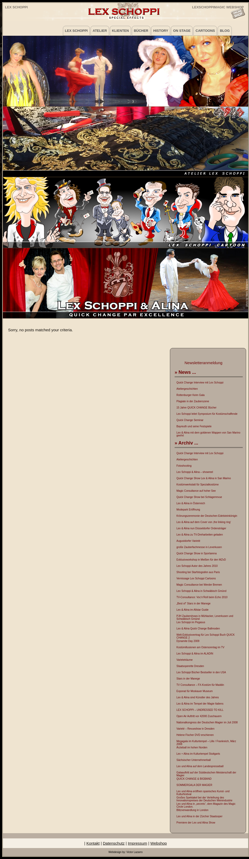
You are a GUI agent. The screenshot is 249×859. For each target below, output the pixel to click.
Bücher (141, 31)
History (160, 31)
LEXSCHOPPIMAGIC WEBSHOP (218, 7)
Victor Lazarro (134, 852)
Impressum (137, 843)
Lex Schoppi (16, 7)
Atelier (100, 31)
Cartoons (205, 31)
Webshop (158, 843)
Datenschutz (113, 843)
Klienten (120, 31)
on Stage (182, 31)
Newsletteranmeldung (203, 363)
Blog (225, 31)
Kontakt (93, 843)
